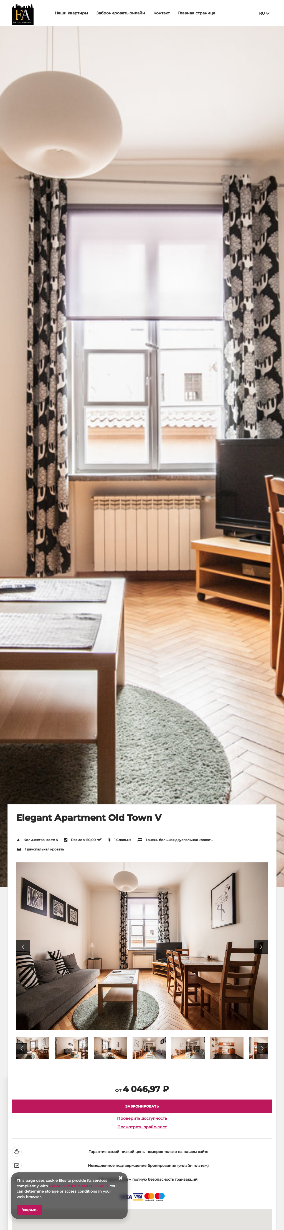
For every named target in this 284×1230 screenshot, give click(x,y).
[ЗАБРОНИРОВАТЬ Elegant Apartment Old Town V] (142, 1106)
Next (261, 947)
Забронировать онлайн (122, 13)
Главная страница (198, 13)
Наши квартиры (73, 13)
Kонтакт (163, 13)
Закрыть (29, 1210)
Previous (23, 947)
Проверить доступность (142, 1118)
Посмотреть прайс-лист (142, 1126)
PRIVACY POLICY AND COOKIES (78, 1186)
